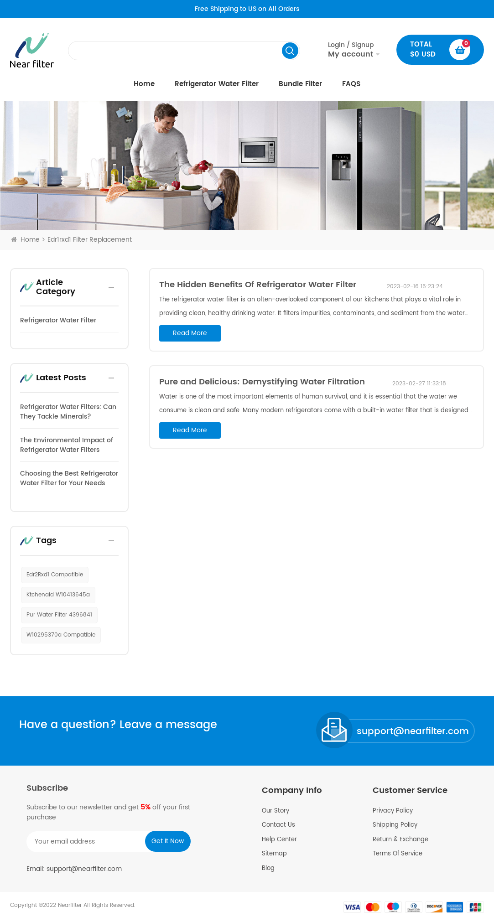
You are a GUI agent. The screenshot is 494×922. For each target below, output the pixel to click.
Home (144, 84)
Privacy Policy (393, 811)
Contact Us (278, 825)
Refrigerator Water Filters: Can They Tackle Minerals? (68, 412)
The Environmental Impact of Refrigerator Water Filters (66, 445)
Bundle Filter (300, 84)
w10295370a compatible (60, 635)
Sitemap (274, 854)
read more (190, 333)
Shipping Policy (395, 825)
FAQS (351, 84)
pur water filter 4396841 (59, 615)
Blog (268, 868)
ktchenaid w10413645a (58, 594)
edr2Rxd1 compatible (54, 574)
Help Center (279, 839)
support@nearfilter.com (413, 731)
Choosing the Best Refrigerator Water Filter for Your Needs (69, 478)
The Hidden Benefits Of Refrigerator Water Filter (257, 284)
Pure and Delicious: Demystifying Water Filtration (262, 381)
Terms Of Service (397, 854)
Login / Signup (351, 50)
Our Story (275, 811)
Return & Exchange (400, 839)
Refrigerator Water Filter (217, 84)
